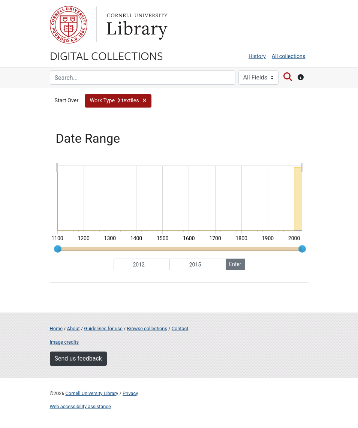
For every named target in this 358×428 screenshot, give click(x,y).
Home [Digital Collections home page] (56, 328)
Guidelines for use (103, 328)
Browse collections (147, 328)
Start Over (67, 100)
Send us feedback (78, 358)
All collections (289, 56)
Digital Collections (106, 55)
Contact (180, 328)
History (257, 56)
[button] (118, 101)
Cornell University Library (92, 393)
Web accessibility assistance (80, 406)
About (73, 328)
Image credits (64, 342)
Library (136, 24)
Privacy (130, 393)
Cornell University (68, 24)
